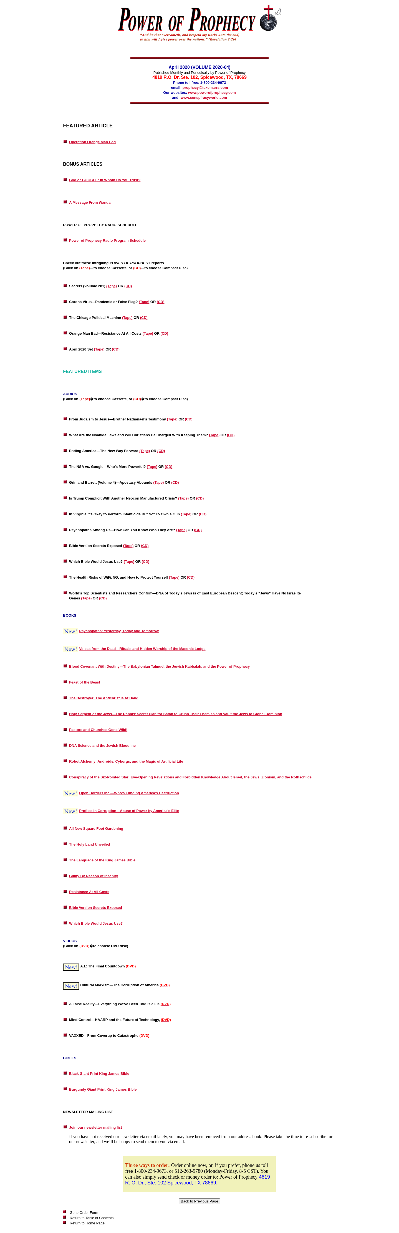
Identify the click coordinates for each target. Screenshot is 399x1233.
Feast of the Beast (84, 682)
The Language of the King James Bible (102, 860)
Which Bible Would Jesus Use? (96, 923)
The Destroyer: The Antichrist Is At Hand (103, 698)
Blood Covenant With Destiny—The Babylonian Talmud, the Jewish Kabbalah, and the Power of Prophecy (159, 666)
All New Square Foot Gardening (96, 828)
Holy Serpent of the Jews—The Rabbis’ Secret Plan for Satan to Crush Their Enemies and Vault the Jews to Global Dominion (175, 714)
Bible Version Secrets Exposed (95, 908)
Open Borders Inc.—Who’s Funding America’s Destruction (129, 793)
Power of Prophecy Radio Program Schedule (107, 240)
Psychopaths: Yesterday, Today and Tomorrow (119, 631)
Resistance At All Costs (89, 892)
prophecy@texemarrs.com (205, 87)
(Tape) (111, 286)
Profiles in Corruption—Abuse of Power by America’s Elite (129, 811)
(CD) (128, 286)
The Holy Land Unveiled (89, 844)
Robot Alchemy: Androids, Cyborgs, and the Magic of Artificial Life (126, 761)
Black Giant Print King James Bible (99, 1073)
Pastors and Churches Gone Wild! (98, 730)
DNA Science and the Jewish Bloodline (102, 745)
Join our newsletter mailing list (95, 1127)
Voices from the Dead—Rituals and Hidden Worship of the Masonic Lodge (142, 649)
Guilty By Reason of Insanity (93, 876)
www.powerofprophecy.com (212, 92)
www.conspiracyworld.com (204, 97)
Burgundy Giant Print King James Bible (103, 1089)
